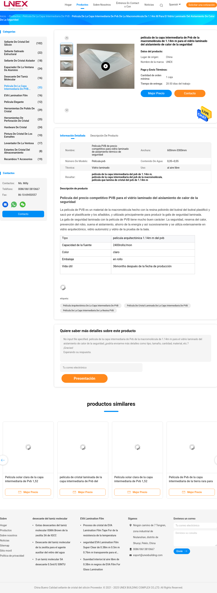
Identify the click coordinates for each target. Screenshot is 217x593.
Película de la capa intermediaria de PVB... (23, 87)
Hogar (3, 525)
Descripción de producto (104, 135)
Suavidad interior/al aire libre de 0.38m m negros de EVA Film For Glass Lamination (101, 564)
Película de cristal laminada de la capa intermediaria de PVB (157, 305)
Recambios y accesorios (23, 159)
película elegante (23, 102)
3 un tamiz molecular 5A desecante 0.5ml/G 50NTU (50, 562)
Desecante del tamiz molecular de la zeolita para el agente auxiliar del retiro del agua (52, 547)
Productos (6, 530)
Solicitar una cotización (201, 4)
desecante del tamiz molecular (23, 78)
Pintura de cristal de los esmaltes (23, 135)
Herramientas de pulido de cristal (23, 110)
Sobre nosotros (8, 535)
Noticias (4, 540)
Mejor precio (156, 93)
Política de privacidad (12, 555)
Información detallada (72, 135)
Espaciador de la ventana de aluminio (23, 69)
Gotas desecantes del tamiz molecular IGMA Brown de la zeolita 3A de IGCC (51, 530)
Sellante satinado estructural (23, 53)
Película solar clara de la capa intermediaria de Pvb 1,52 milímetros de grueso (24, 481)
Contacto (23, 214)
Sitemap (4, 545)
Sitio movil (6, 550)
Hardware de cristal (23, 127)
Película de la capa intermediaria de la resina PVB (88, 310)
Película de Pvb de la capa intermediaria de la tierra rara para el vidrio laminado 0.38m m (191, 481)
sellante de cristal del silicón (23, 43)
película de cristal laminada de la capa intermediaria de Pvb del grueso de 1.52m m (81, 481)
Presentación (84, 378)
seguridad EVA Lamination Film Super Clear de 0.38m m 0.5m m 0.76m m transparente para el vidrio (101, 548)
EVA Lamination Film (23, 95)
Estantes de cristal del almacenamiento (23, 151)
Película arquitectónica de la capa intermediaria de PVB (90, 305)
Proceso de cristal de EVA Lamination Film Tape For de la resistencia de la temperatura (100, 530)
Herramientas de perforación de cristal (23, 119)
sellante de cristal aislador (23, 60)
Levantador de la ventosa (23, 143)
